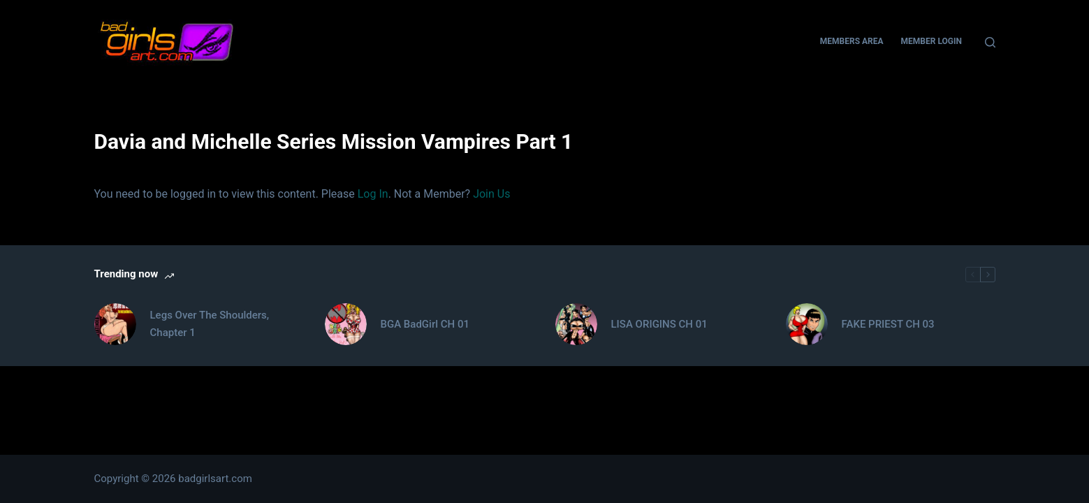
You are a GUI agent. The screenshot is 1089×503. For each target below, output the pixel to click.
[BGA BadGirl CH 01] (346, 324)
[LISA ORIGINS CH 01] (576, 324)
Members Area (852, 41)
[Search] (990, 42)
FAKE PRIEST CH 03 (888, 324)
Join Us (491, 194)
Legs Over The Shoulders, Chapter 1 (210, 324)
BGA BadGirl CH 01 (425, 324)
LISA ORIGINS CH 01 (659, 324)
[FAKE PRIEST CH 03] (807, 324)
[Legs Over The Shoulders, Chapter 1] (115, 324)
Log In (373, 194)
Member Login (931, 41)
